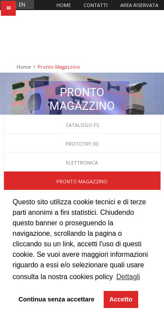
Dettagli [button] (128, 276)
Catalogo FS (82, 74)
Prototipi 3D (82, 93)
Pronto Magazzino (82, 130)
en (22, 4)
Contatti (96, 5)
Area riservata (139, 5)
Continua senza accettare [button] (56, 299)
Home (63, 5)
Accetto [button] (121, 299)
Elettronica (82, 111)
